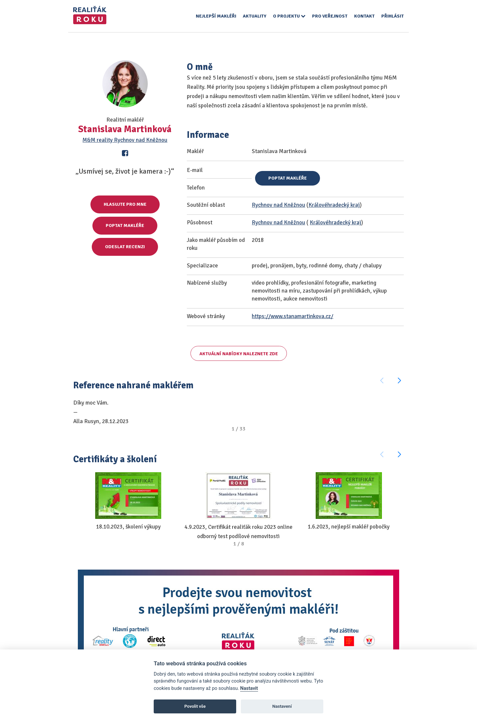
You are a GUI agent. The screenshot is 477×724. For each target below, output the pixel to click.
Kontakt (364, 16)
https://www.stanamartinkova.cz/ (292, 316)
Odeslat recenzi (125, 247)
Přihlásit (392, 16)
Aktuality (254, 16)
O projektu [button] (289, 16)
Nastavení (282, 706)
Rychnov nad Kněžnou (278, 204)
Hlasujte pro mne (125, 204)
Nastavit (249, 688)
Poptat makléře (125, 225)
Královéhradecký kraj (334, 204)
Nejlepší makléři (216, 16)
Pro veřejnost (329, 16)
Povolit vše (195, 706)
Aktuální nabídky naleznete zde (238, 354)
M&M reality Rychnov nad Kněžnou (124, 140)
